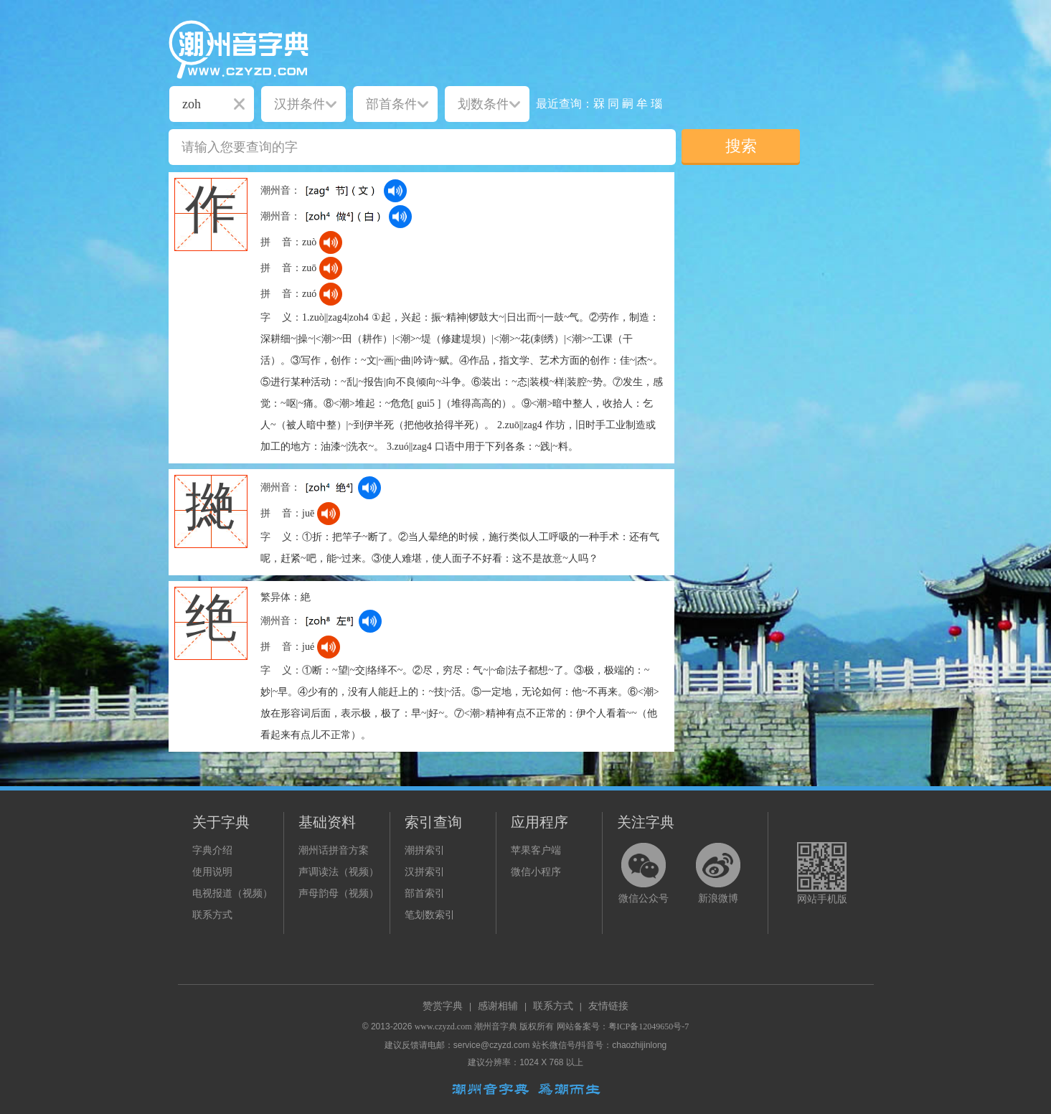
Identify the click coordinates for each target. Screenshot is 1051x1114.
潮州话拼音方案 (333, 850)
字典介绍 (212, 850)
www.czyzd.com (443, 1026)
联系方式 (212, 915)
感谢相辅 (498, 1006)
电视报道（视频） (232, 893)
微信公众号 (643, 898)
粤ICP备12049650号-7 (648, 1026)
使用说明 (212, 872)
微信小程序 (536, 872)
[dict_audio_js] (395, 190)
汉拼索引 (425, 872)
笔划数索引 (430, 915)
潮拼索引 (425, 850)
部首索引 (425, 893)
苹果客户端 (536, 850)
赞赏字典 (443, 1006)
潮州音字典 (495, 1026)
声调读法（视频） (338, 872)
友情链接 (608, 1006)
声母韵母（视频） (338, 893)
